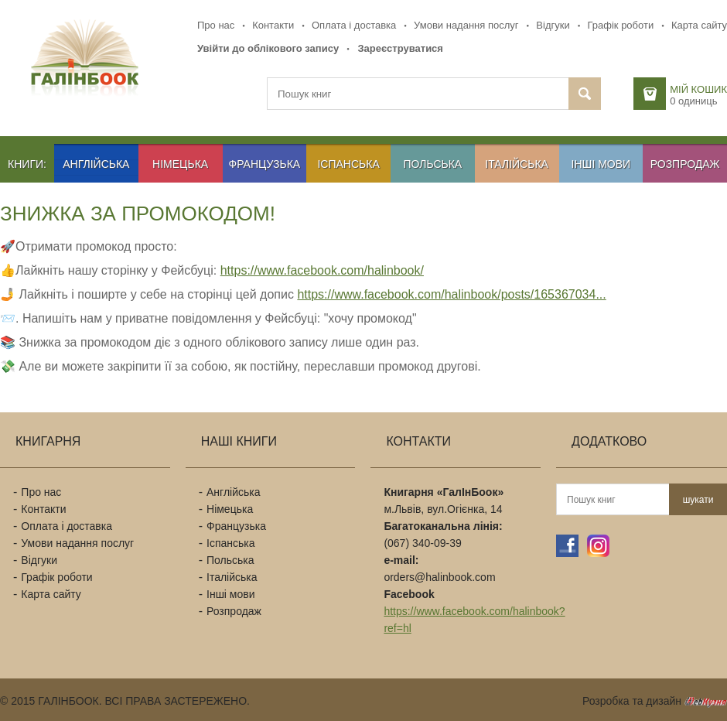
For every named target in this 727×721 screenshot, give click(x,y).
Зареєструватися (400, 48)
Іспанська (348, 164)
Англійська (96, 164)
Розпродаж (685, 164)
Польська (433, 164)
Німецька (180, 164)
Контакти (273, 25)
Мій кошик (698, 89)
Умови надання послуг (466, 25)
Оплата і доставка (354, 25)
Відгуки (552, 25)
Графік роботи (620, 25)
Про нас (215, 25)
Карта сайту (699, 25)
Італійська (516, 164)
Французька (265, 164)
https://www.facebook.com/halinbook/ (322, 270)
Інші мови (601, 164)
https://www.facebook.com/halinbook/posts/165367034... (451, 294)
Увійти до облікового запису (268, 48)
